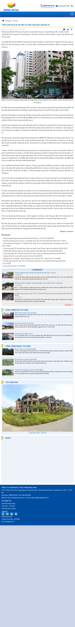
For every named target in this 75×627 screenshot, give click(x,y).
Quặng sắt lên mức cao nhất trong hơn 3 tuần (18, 256)
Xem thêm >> (69, 305)
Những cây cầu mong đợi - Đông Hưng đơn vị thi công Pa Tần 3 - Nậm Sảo (27, 258)
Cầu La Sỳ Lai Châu (9, 266)
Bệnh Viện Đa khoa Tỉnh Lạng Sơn (26, 313)
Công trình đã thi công (16, 310)
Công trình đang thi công (18, 346)
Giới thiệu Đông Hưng (8, 503)
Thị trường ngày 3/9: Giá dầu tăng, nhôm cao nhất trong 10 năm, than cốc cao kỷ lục (30, 248)
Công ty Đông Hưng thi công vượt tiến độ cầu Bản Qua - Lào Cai (23, 238)
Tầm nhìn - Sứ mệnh (8, 506)
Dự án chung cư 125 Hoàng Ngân (25, 349)
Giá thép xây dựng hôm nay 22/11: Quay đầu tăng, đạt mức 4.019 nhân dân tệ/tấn (30, 241)
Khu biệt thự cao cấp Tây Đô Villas (26, 359)
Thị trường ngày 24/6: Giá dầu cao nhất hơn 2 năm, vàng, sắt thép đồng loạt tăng (29, 253)
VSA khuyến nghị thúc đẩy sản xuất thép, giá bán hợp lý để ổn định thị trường (28, 251)
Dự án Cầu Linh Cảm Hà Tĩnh (24, 323)
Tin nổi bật (37, 270)
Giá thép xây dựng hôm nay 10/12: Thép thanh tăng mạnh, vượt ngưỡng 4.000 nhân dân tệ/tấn (34, 261)
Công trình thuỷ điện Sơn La (24, 334)
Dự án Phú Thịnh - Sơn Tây (37, 433)
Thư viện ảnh (11, 382)
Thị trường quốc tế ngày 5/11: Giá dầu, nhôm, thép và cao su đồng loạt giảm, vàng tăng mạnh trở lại (35, 243)
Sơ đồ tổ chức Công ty (9, 508)
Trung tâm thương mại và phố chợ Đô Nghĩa (29, 370)
